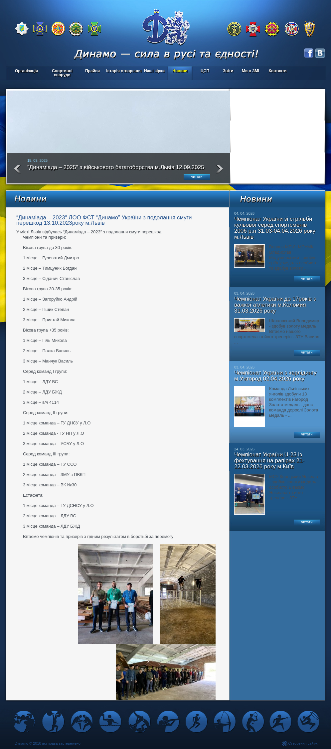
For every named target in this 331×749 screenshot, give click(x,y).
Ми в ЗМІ (250, 71)
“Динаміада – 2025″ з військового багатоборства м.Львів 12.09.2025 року (115, 170)
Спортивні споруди (62, 73)
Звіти (228, 71)
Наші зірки (153, 71)
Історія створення (124, 71)
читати (197, 176)
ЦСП (203, 71)
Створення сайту (302, 743)
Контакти (278, 71)
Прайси (92, 71)
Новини (179, 71)
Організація (26, 71)
